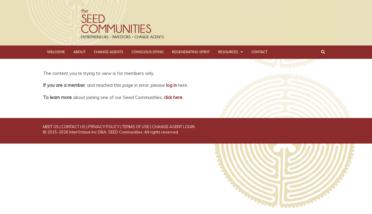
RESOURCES (228, 51)
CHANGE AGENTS (108, 51)
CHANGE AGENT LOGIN (173, 126)
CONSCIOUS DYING (147, 51)
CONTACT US (73, 126)
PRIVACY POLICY (104, 126)
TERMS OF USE (135, 126)
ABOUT (79, 51)
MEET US (51, 126)
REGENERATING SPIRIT (191, 51)
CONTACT (259, 51)
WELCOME (56, 51)
